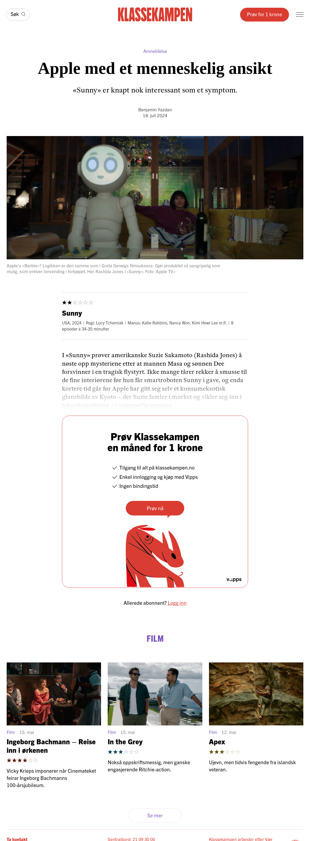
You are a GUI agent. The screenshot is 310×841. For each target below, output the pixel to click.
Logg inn (177, 602)
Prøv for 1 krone (264, 14)
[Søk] (18, 14)
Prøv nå (155, 508)
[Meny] (299, 14)
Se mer (155, 815)
